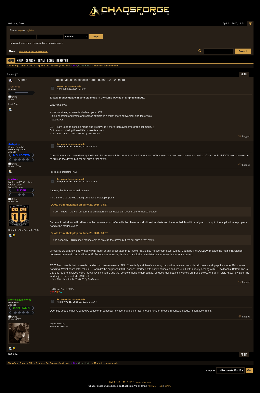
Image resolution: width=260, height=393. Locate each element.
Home (11, 61)
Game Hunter (84, 66)
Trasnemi (14, 86)
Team (41, 61)
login (20, 30)
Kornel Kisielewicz (19, 299)
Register (62, 61)
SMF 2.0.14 (114, 382)
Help (20, 61)
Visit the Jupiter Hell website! (33, 51)
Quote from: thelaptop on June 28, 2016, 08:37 (79, 204)
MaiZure (13, 179)
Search (30, 61)
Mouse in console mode (68, 86)
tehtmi (74, 66)
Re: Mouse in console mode (70, 144)
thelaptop (14, 144)
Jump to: (211, 370)
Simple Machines (143, 382)
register (30, 30)
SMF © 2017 (128, 382)
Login (50, 61)
